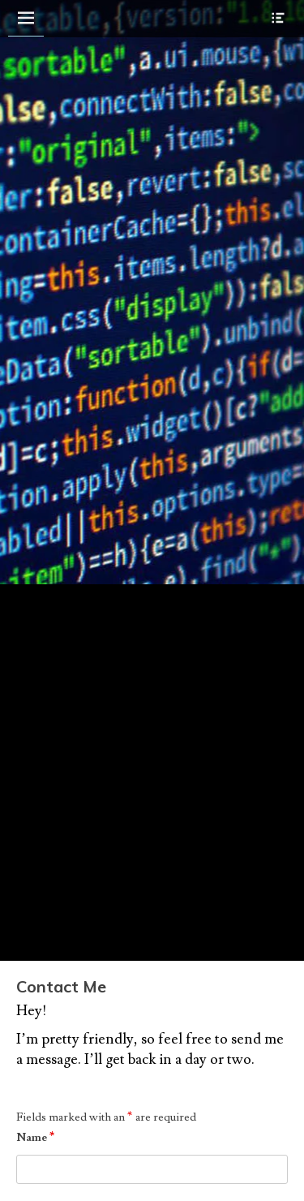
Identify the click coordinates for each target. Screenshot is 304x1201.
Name (35, 1137)
